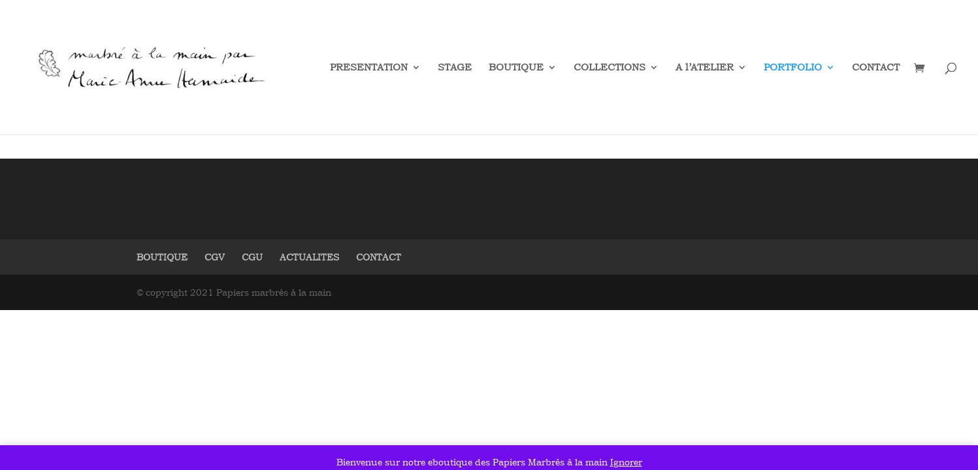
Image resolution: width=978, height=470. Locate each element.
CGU (252, 257)
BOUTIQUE (516, 68)
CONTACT (876, 68)
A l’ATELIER (705, 68)
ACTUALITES (309, 257)
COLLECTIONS (609, 68)
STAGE (455, 68)
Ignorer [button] (626, 462)
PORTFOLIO (793, 68)
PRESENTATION (369, 68)
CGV (214, 257)
